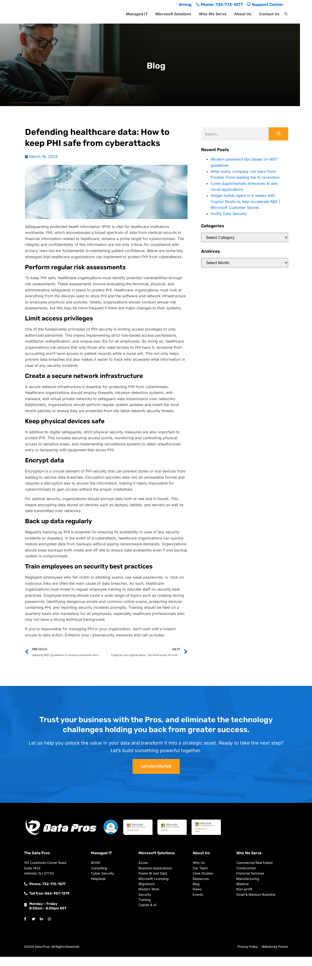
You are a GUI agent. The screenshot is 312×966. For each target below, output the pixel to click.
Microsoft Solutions (173, 14)
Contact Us (269, 14)
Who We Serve (213, 14)
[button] (286, 14)
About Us (242, 14)
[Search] (278, 134)
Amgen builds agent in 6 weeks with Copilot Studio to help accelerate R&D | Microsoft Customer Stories (245, 201)
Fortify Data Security (229, 213)
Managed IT (137, 14)
